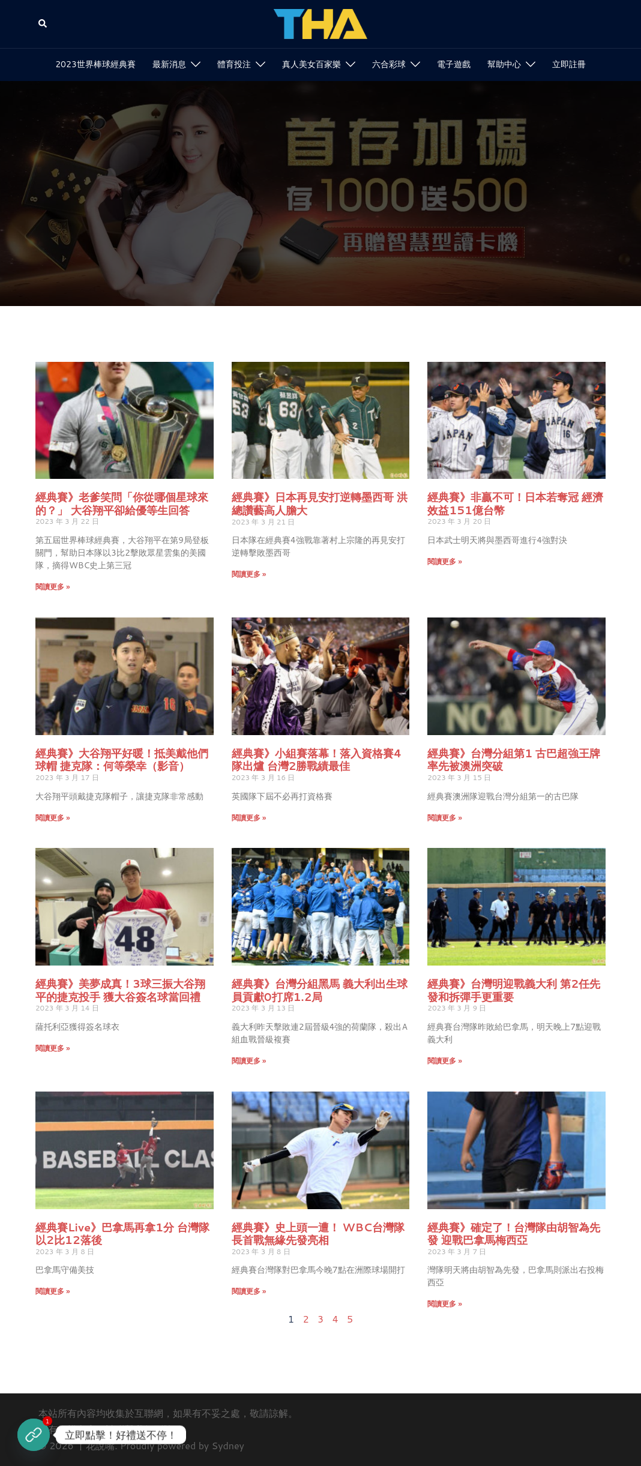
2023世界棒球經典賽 (95, 64)
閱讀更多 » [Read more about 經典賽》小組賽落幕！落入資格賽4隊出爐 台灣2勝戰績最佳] (249, 818)
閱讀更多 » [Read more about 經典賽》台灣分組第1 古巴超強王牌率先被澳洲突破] (444, 818)
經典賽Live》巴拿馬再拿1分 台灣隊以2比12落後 (122, 1233)
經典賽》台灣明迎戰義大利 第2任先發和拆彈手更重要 (513, 990)
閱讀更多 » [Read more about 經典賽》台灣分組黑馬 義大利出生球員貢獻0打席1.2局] (249, 1061)
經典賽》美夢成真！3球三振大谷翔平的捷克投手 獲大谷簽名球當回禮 (120, 990)
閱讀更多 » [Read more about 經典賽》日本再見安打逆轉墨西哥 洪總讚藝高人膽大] (249, 574)
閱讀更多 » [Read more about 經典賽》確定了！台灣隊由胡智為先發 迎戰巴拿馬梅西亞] (444, 1304)
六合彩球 (389, 64)
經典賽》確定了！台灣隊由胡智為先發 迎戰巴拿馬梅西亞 (513, 1233)
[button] (43, 24)
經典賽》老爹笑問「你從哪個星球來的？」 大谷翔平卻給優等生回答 (121, 503)
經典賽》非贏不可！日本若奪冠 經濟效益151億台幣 (515, 503)
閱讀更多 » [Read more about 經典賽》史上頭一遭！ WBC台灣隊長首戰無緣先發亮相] (249, 1291)
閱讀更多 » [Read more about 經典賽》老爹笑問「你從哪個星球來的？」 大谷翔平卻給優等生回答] (52, 586)
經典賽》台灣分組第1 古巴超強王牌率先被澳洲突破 (513, 759)
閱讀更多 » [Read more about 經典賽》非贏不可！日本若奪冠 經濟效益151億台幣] (444, 561)
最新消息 (169, 64)
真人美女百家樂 (311, 64)
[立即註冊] (33, 1435)
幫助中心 (504, 64)
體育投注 (234, 64)
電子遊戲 (454, 64)
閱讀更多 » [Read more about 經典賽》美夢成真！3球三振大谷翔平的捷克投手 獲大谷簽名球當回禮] (52, 1048)
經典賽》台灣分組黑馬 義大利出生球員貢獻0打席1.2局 (320, 990)
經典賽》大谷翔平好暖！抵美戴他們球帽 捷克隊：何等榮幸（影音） (121, 759)
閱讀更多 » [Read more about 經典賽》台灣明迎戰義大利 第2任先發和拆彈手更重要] (444, 1061)
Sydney (228, 1445)
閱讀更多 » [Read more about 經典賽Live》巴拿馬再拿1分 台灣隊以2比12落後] (52, 1291)
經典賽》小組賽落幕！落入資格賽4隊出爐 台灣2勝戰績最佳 (317, 759)
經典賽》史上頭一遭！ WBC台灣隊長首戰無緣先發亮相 (318, 1233)
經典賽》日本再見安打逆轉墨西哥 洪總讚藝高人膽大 (320, 503)
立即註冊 (569, 64)
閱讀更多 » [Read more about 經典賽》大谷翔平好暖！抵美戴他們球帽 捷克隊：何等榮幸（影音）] (52, 818)
